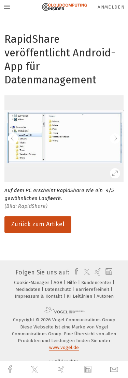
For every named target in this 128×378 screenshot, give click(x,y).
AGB (59, 282)
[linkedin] (89, 369)
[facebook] (11, 369)
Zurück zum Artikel (38, 224)
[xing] (62, 369)
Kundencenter (97, 282)
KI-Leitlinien (80, 296)
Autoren (105, 296)
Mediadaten (29, 289)
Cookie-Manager (32, 282)
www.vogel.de (64, 347)
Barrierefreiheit (93, 289)
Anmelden (111, 7)
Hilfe (72, 282)
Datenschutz (58, 289)
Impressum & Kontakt (39, 296)
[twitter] (35, 370)
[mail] (115, 369)
